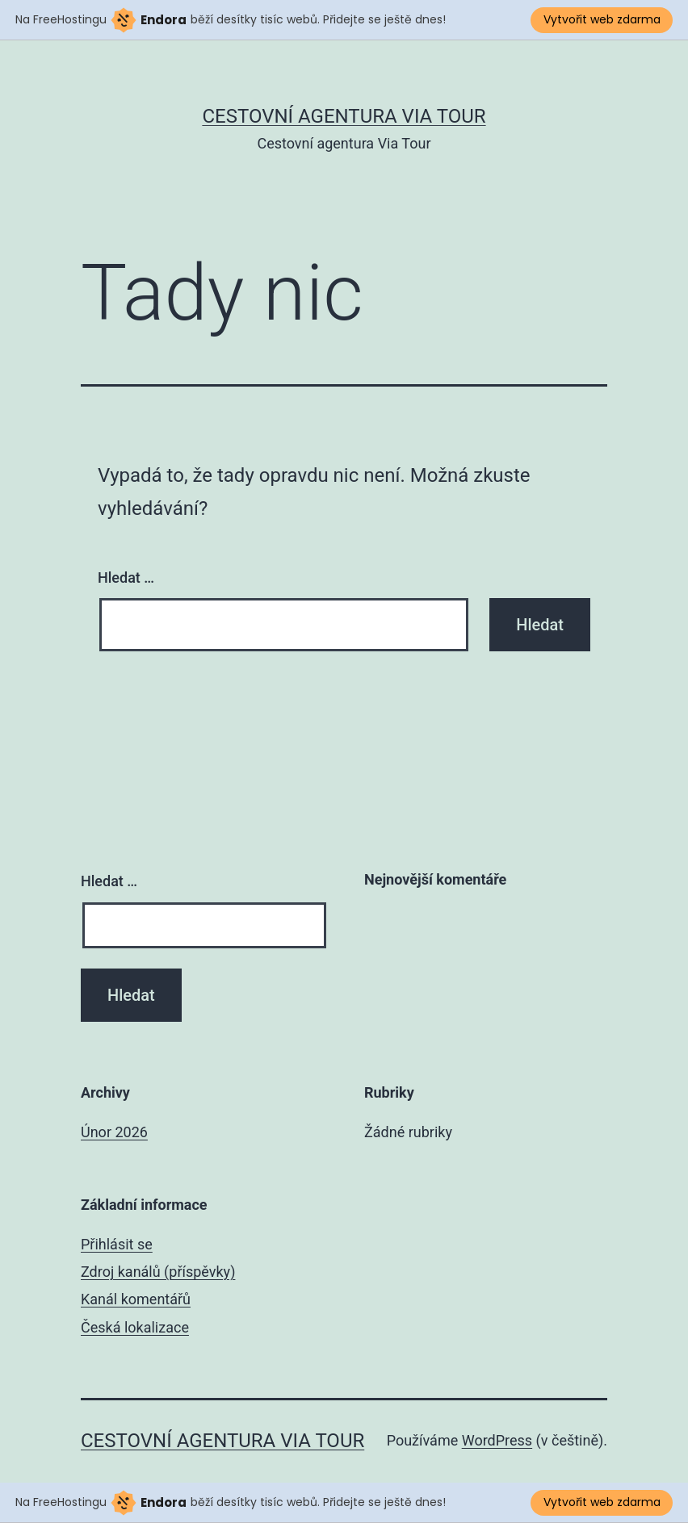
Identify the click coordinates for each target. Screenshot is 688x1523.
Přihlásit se (117, 1244)
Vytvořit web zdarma (602, 19)
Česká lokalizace (135, 1327)
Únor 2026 (114, 1131)
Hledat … (126, 577)
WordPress (497, 1440)
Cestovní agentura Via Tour (343, 116)
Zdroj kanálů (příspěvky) (158, 1271)
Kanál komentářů (136, 1299)
